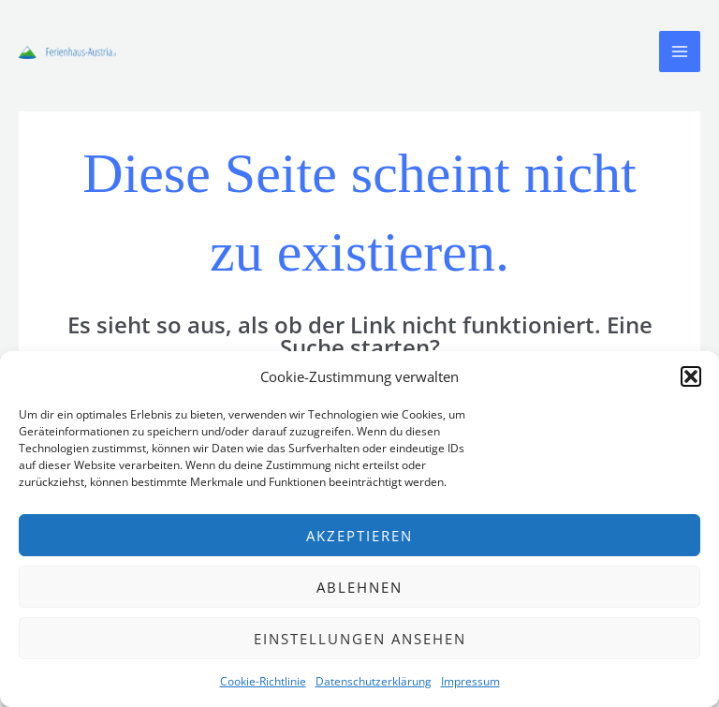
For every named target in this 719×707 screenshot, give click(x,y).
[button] (691, 376)
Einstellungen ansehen (360, 638)
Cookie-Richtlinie (263, 681)
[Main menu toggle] (679, 51)
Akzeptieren (359, 535)
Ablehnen (359, 587)
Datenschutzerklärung (373, 681)
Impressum (470, 681)
